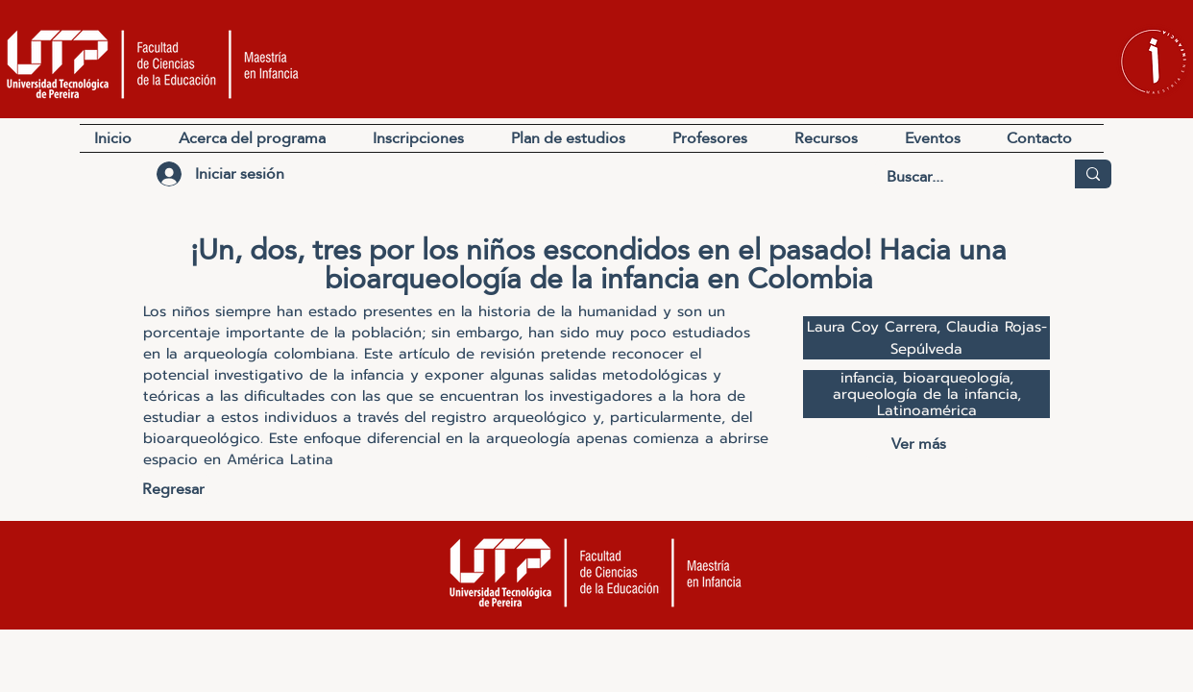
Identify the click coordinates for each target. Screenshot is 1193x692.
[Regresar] (173, 489)
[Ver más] (918, 443)
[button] (835, 138)
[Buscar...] (961, 177)
